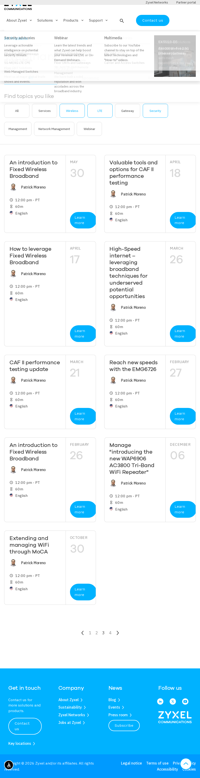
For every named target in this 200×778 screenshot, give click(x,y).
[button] (121, 34)
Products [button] (73, 34)
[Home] (18, 18)
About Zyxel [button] (19, 34)
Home (8, 50)
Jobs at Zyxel (69, 722)
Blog (112, 699)
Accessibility (167, 769)
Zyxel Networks (71, 715)
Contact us (152, 34)
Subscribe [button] (124, 725)
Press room (118, 715)
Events (114, 707)
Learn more (80, 234)
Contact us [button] (22, 726)
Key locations (19, 743)
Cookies (189, 769)
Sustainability (70, 707)
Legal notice (131, 763)
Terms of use (157, 763)
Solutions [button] (48, 34)
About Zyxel (68, 699)
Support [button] (98, 34)
